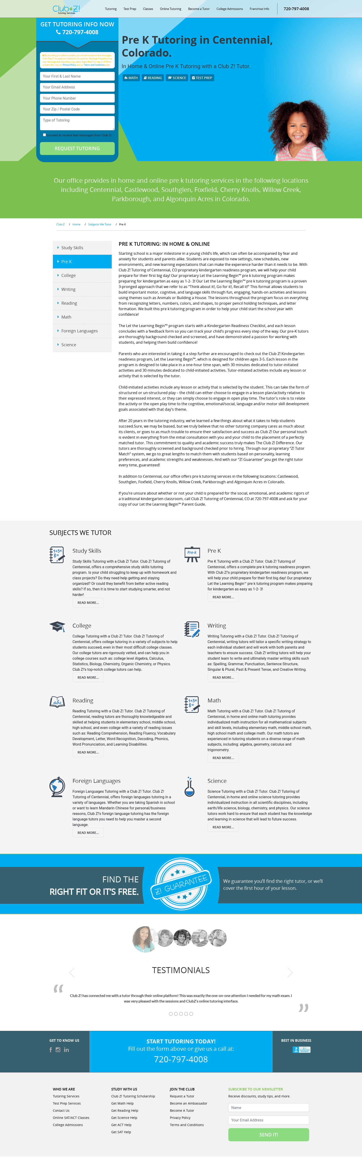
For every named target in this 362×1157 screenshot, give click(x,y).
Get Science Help (124, 1118)
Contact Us (61, 1111)
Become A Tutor (182, 1111)
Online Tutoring (170, 9)
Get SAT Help (121, 1132)
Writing (68, 290)
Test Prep (130, 9)
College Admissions (230, 9)
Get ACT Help (121, 1125)
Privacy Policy (69, 65)
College (68, 276)
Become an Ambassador (188, 1104)
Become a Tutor (199, 9)
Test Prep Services (67, 1104)
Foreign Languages (79, 331)
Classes (148, 9)
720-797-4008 (296, 9)
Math (131, 78)
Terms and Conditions (94, 65)
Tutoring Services (66, 1096)
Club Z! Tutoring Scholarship (133, 1096)
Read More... (88, 603)
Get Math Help (122, 1104)
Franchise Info (259, 9)
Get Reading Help (124, 1111)
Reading (153, 78)
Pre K (66, 262)
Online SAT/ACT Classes (71, 1118)
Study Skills (72, 248)
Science (177, 78)
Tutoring (111, 9)
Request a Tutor (182, 1096)
